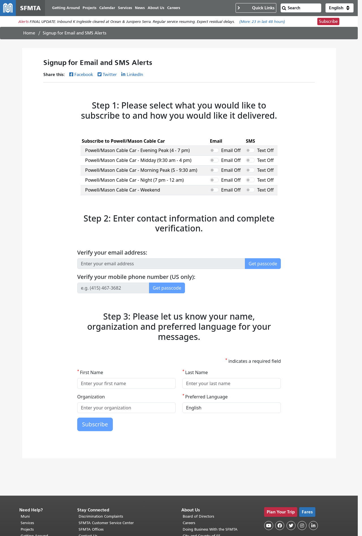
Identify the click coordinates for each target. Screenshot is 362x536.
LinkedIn (135, 74)
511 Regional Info (36, 496)
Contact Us (88, 483)
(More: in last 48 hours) (262, 21)
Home (29, 33)
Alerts (23, 21)
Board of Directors (198, 463)
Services (27, 470)
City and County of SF (201, 483)
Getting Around (34, 483)
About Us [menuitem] (156, 7)
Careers (189, 470)
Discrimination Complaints (101, 463)
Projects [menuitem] (89, 7)
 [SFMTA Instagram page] (302, 472)
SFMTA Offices (91, 476)
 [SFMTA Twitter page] (291, 472)
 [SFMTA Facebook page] (279, 472)
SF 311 (26, 489)
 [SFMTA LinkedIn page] (313, 472)
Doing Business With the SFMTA (210, 476)
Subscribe (328, 21)
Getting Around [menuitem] (66, 7)
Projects (27, 476)
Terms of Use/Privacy (200, 489)
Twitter (110, 74)
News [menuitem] (140, 7)
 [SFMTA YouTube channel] (268, 472)
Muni (25, 463)
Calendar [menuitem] (107, 7)
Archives (190, 496)
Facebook (83, 74)
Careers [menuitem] (173, 7)
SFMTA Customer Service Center (106, 470)
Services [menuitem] (125, 7)
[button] (340, 7)
